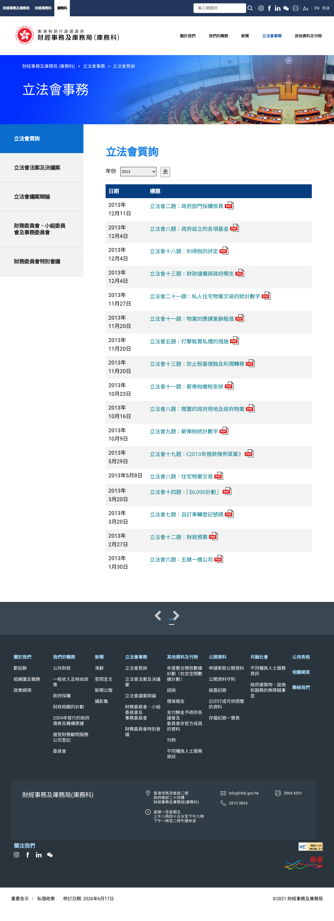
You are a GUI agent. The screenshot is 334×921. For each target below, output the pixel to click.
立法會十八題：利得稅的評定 (189, 251)
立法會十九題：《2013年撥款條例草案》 (202, 454)
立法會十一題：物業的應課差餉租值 (197, 319)
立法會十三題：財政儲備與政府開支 (197, 274)
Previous (22, 621)
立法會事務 (94, 66)
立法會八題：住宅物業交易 (186, 477)
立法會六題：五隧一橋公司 (186, 560)
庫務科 (62, 8)
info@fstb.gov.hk (244, 804)
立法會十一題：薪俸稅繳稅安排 (192, 387)
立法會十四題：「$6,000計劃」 (190, 492)
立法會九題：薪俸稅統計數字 (189, 431)
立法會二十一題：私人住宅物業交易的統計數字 (210, 296)
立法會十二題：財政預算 (184, 537)
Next (311, 621)
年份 (111, 171)
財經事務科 (43, 8)
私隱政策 (46, 910)
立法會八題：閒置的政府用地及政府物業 (202, 409)
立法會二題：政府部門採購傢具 (192, 206)
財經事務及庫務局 (16, 8)
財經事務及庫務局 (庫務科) (48, 66)
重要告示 (20, 910)
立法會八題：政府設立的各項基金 (194, 229)
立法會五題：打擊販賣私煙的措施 (194, 341)
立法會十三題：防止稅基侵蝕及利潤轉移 (202, 364)
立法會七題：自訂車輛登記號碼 (192, 514)
